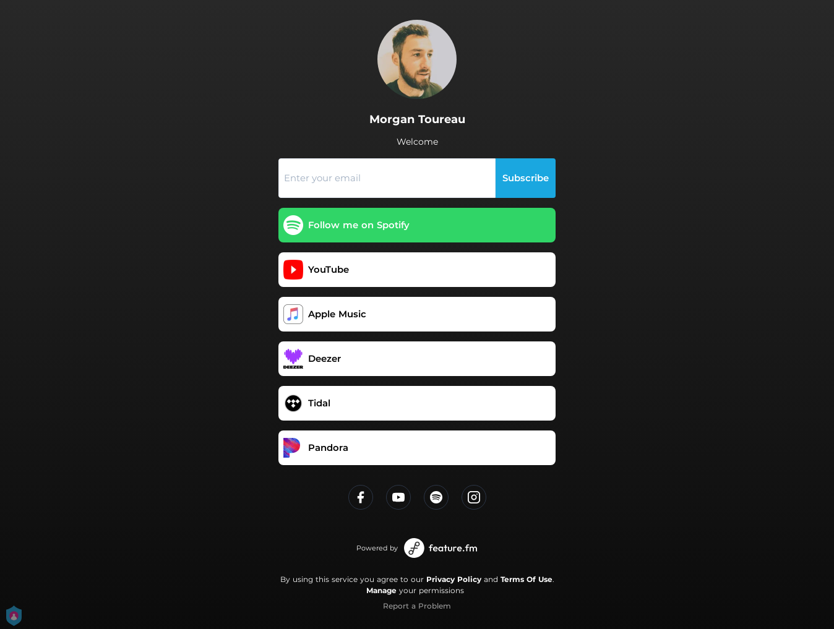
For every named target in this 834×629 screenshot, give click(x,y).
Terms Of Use (526, 579)
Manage (381, 590)
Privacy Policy (453, 579)
